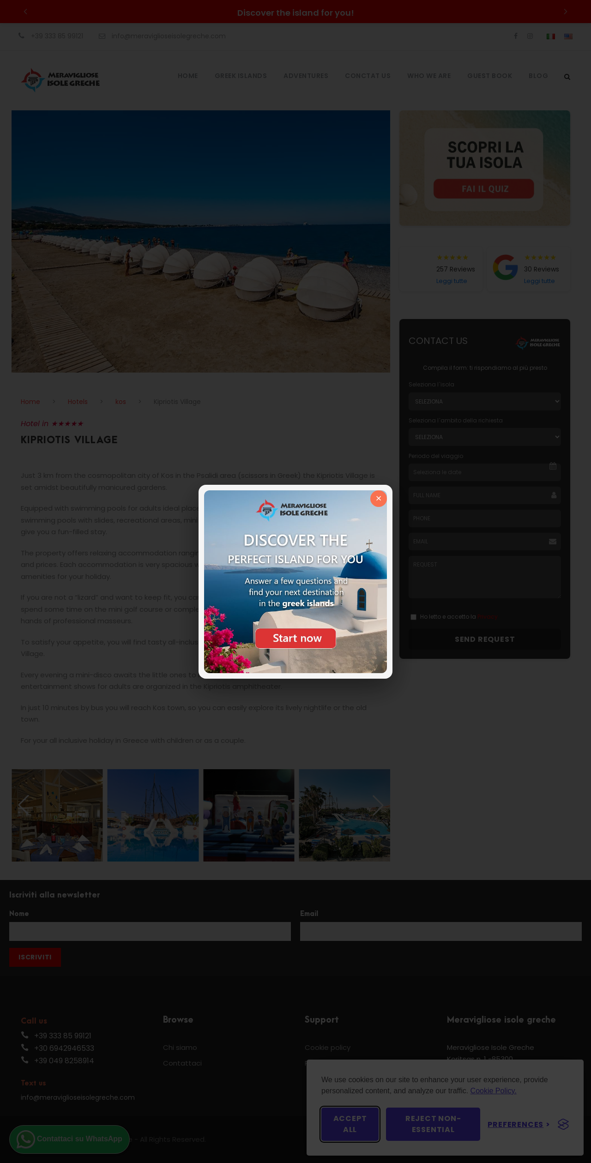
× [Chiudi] (378, 498)
